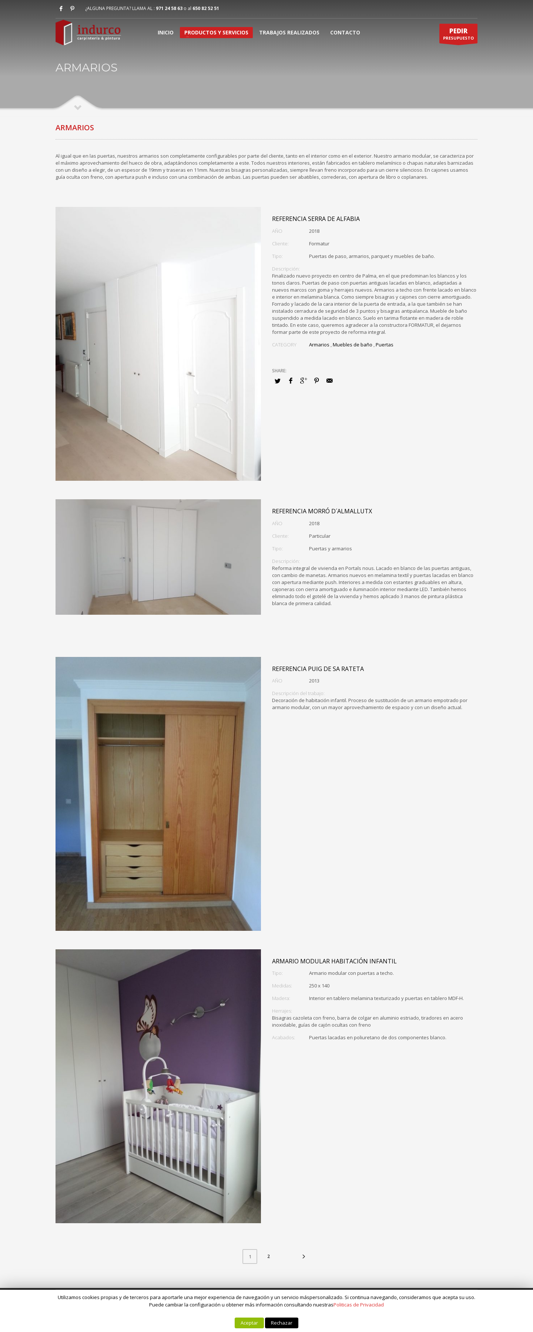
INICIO (166, 32)
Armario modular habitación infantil (334, 961)
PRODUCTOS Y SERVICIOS (216, 32)
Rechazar (281, 1322)
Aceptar (249, 1322)
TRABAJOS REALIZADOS (289, 32)
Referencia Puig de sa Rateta (318, 669)
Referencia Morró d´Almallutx (322, 511)
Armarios (319, 344)
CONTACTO (345, 32)
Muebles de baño (352, 344)
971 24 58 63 (169, 8)
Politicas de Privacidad (358, 1304)
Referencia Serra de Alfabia (316, 219)
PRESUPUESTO (458, 35)
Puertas (384, 344)
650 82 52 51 (205, 8)
